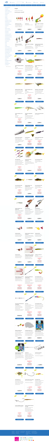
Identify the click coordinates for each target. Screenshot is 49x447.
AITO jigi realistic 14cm (38, 159)
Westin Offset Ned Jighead (29, 379)
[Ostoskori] (42, 2)
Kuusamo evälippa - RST (28, 330)
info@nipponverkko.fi (34, 432)
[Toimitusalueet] (28, 2)
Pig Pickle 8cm (27, 137)
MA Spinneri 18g (37, 379)
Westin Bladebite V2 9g (28, 65)
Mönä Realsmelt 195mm (19, 89)
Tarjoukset (9, 5)
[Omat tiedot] (36, 2)
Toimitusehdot (29, 5)
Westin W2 (26, 352)
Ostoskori (43, 5)
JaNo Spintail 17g (17, 379)
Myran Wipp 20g (17, 233)
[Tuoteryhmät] (12, 2)
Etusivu (5, 5)
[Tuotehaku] (19, 2)
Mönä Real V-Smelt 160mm (39, 89)
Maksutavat (34, 5)
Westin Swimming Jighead (19, 405)
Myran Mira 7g (27, 208)
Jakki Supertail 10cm (38, 303)
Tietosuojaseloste (22, 431)
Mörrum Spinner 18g (18, 330)
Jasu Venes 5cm (17, 159)
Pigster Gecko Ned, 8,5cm (39, 137)
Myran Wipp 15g (37, 233)
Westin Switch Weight (18, 137)
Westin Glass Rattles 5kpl (39, 113)
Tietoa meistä (23, 5)
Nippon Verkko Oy (8, 66)
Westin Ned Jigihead (38, 352)
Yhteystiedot (39, 5)
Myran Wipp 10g (17, 254)
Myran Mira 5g (37, 208)
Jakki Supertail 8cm (38, 276)
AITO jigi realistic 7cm (38, 185)
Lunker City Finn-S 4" (38, 254)
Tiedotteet (13, 5)
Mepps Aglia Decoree (18, 44)
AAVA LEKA (26, 303)
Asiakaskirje (18, 5)
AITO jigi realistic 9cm (18, 185)
